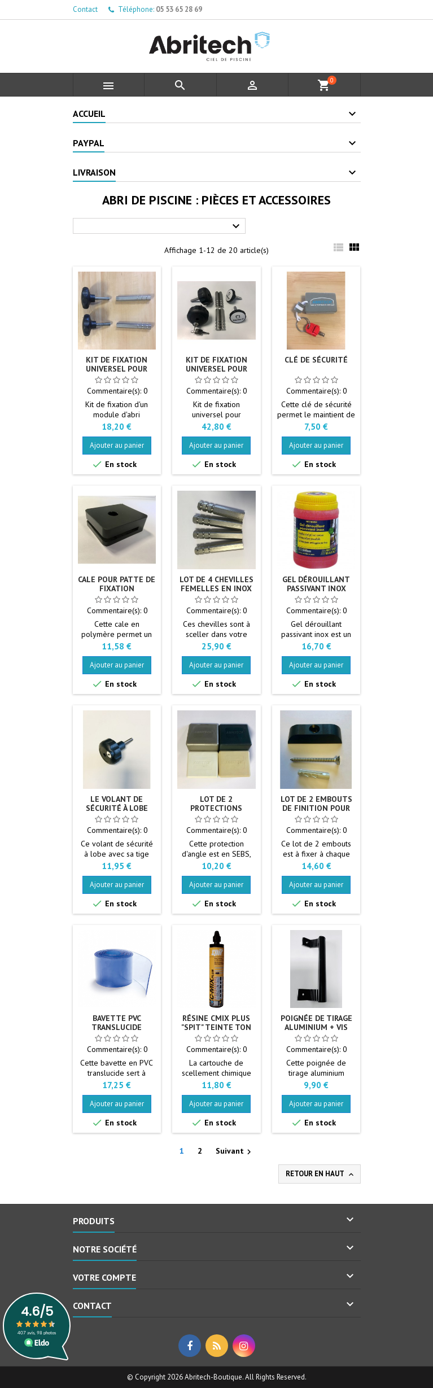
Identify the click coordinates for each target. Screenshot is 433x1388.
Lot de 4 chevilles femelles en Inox (216, 583)
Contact (85, 9)
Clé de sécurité (316, 360)
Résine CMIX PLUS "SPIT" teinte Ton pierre (216, 1027)
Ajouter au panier (117, 445)
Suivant (235, 1151)
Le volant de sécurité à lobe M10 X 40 (117, 808)
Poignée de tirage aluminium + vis (316, 1022)
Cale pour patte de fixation (116, 583)
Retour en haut (321, 1174)
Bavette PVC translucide (116, 1022)
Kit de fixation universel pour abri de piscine (116, 369)
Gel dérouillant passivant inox (316, 583)
